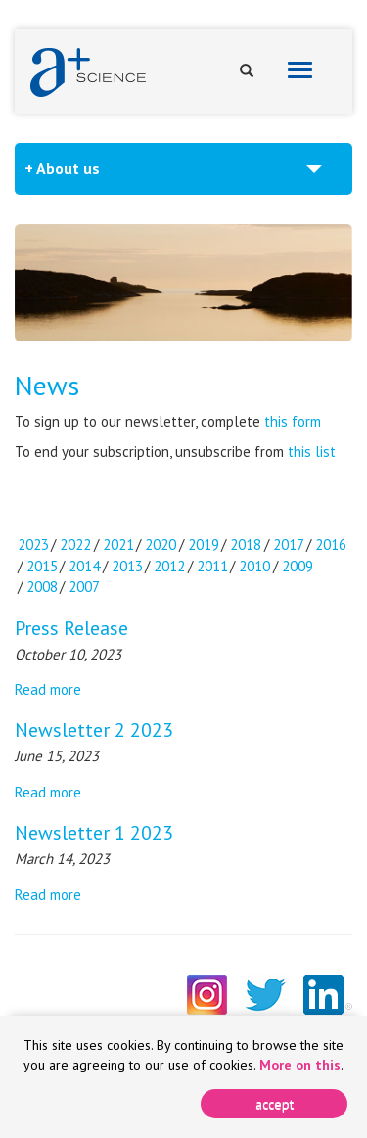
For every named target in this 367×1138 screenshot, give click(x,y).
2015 (42, 566)
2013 (127, 566)
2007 (84, 586)
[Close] (274, 1103)
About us (68, 168)
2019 (203, 544)
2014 (84, 566)
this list (312, 451)
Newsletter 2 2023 (94, 730)
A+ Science (88, 72)
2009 (297, 566)
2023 (33, 544)
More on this (300, 1064)
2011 (212, 566)
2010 (254, 566)
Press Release (71, 628)
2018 (245, 544)
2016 (330, 544)
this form (292, 421)
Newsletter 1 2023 (94, 832)
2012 (169, 566)
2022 (75, 544)
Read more (48, 689)
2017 (288, 544)
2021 (118, 544)
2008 (42, 586)
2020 (160, 544)
